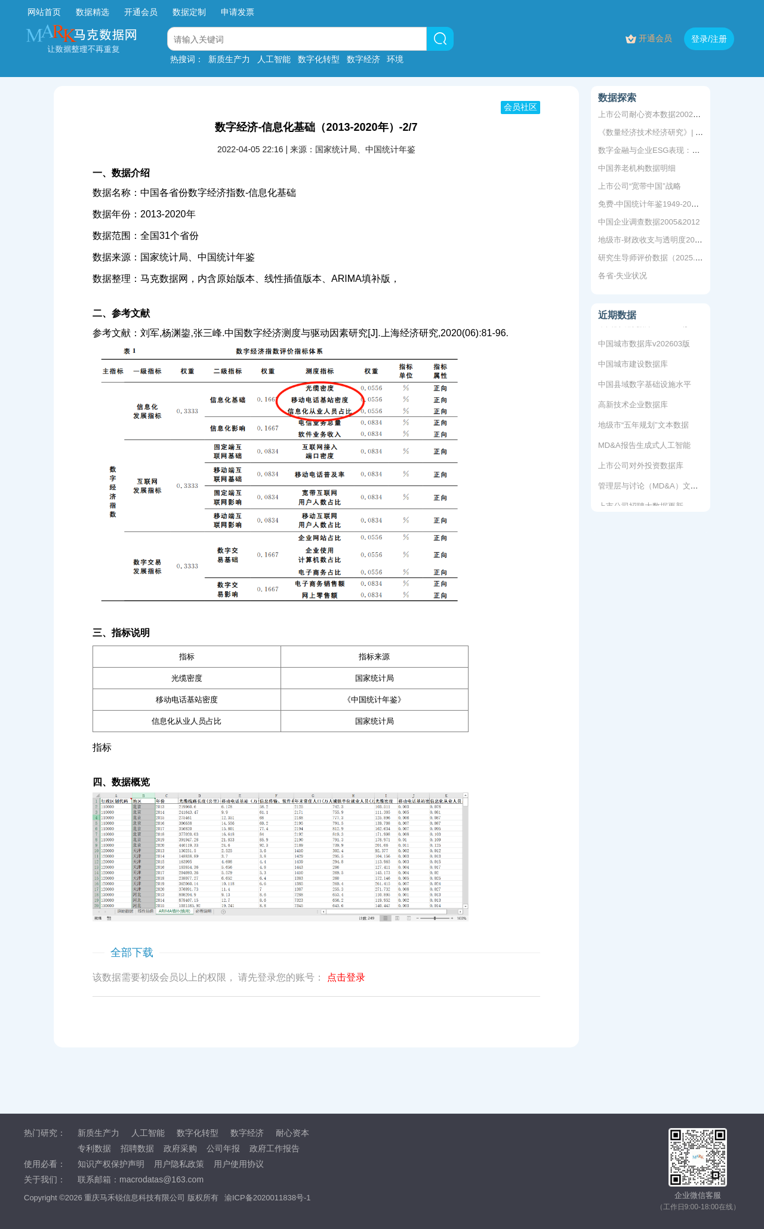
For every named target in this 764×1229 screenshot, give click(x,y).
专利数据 (94, 1148)
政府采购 (180, 1148)
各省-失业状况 (622, 275)
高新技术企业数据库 (633, 405)
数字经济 (363, 59)
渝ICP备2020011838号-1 (267, 1197)
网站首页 (44, 12)
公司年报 (223, 1148)
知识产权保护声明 (111, 1164)
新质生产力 (229, 59)
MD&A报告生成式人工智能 (644, 446)
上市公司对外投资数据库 (640, 466)
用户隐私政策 (179, 1164)
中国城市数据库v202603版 (644, 344)
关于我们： (45, 1179)
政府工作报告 (274, 1148)
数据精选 (92, 12)
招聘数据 (137, 1148)
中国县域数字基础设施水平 (644, 385)
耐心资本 (292, 1133)
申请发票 (237, 12)
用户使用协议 (239, 1164)
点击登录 (346, 977)
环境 (395, 59)
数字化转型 (319, 59)
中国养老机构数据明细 (637, 168)
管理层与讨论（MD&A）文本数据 (656, 487)
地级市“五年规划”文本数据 (643, 426)
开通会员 (142, 12)
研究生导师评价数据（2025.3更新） (660, 257)
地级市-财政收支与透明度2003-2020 (660, 239)
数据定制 (189, 12)
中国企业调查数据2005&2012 (649, 221)
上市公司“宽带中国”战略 (639, 186)
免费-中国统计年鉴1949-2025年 (653, 203)
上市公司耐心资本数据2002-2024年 (659, 114)
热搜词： (187, 59)
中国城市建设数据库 (633, 365)
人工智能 (274, 59)
